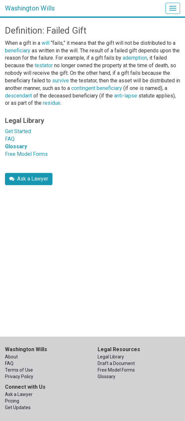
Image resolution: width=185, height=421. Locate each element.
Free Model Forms (26, 154)
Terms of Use (19, 370)
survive (60, 80)
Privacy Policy (19, 376)
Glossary (16, 146)
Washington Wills (30, 8)
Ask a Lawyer (28, 179)
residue (51, 103)
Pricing (12, 401)
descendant (18, 96)
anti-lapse (125, 96)
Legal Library (24, 121)
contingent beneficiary (96, 88)
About (11, 356)
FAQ (10, 139)
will (45, 43)
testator (44, 65)
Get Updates (18, 407)
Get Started (18, 131)
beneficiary (17, 50)
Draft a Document (116, 363)
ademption (135, 58)
